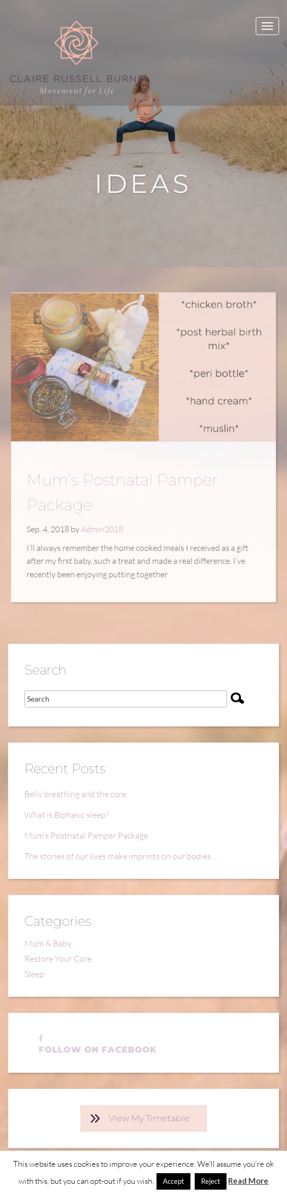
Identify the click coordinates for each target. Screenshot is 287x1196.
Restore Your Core (58, 958)
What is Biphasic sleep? (66, 814)
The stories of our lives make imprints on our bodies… (120, 856)
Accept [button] (173, 1181)
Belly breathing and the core (75, 794)
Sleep (34, 974)
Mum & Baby (48, 943)
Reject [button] (210, 1181)
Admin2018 (104, 526)
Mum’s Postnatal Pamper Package (86, 835)
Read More (248, 1180)
